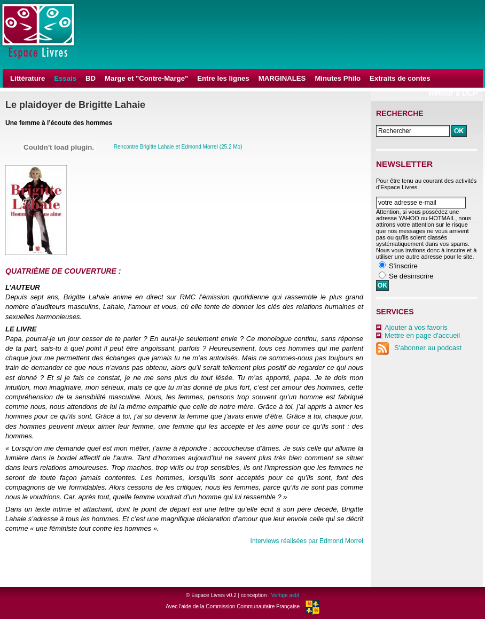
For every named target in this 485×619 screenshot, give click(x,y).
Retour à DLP (453, 93)
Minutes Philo (338, 78)
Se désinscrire (411, 276)
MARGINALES (282, 78)
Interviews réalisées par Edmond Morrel (307, 541)
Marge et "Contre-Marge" (146, 78)
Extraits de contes (400, 78)
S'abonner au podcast (418, 348)
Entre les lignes (223, 78)
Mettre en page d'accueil (422, 335)
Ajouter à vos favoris (416, 327)
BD (90, 78)
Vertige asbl (285, 595)
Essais (65, 78)
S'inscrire (403, 266)
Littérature (27, 78)
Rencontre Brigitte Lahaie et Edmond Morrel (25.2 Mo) (178, 147)
